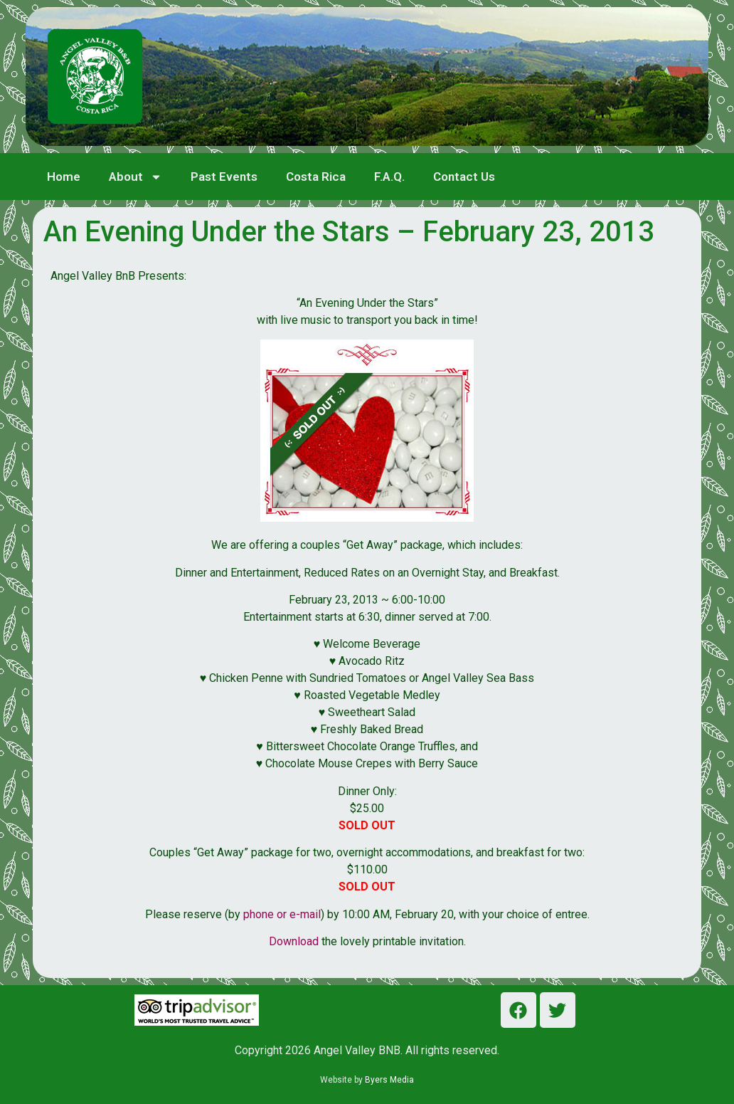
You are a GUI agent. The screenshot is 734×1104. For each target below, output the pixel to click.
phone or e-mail (282, 914)
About (135, 177)
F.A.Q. (389, 176)
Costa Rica (316, 176)
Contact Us (464, 176)
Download (295, 941)
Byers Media (389, 1080)
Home (63, 176)
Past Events (224, 176)
